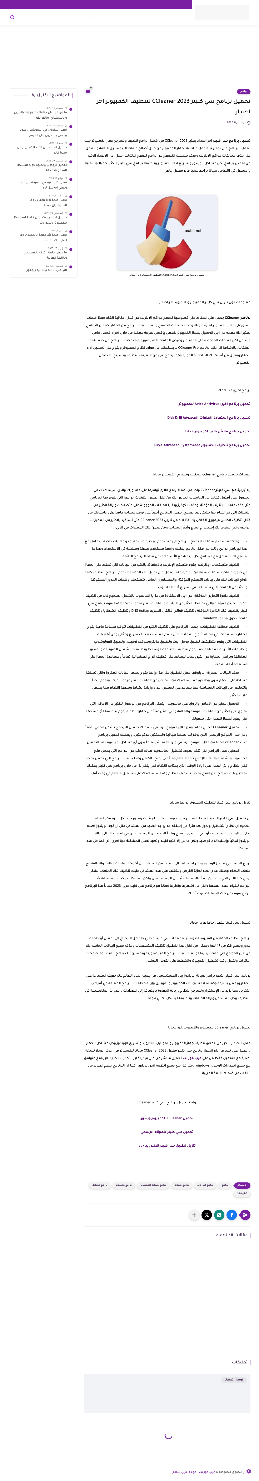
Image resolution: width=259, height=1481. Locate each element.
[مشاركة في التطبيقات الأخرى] (194, 1215)
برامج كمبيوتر (124, 1185)
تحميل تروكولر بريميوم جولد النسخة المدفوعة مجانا (42, 168)
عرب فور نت (192, 1058)
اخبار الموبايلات (89, 17)
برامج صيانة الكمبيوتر (153, 1185)
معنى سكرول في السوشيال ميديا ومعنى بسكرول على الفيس (43, 133)
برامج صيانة (181, 1185)
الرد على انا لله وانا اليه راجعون (46, 270)
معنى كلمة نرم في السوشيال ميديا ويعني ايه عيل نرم (43, 185)
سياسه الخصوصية (128, 4)
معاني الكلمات (177, 17)
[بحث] (12, 17)
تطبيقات (242, 1193)
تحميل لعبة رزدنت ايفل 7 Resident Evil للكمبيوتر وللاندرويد (40, 220)
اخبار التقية (41, 17)
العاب (135, 17)
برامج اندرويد (205, 1185)
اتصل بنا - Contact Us (175, 4)
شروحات (110, 17)
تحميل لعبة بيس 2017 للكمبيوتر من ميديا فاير (42, 150)
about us (151, 4)
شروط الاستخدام (101, 4)
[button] (231, 1215)
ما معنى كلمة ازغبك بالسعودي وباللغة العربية (45, 255)
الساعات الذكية (63, 17)
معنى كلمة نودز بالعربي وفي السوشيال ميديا (48, 203)
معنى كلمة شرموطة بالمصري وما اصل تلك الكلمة (43, 238)
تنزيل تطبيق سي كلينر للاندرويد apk (167, 1146)
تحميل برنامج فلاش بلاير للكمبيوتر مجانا (217, 432)
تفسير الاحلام (153, 17)
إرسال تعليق (234, 1380)
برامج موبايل (100, 1185)
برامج (124, 17)
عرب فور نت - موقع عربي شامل (193, 1472)
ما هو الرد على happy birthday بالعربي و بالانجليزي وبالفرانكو (40, 115)
